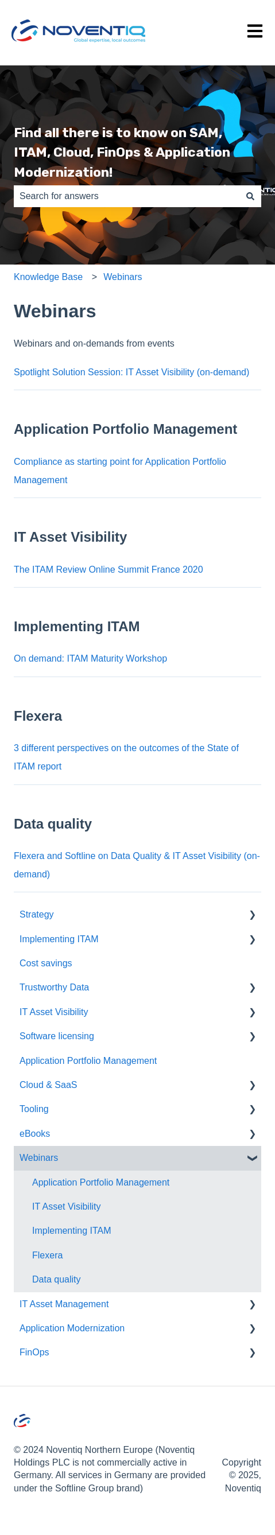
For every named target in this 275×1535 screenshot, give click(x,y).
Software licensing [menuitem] (57, 1036)
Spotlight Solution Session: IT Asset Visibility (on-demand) (131, 372)
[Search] (250, 196)
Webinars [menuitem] (39, 1158)
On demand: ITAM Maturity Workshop (90, 658)
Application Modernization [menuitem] (72, 1328)
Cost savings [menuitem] (46, 963)
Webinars (122, 277)
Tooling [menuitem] (34, 1109)
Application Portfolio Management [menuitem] (88, 1061)
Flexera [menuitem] (47, 1255)
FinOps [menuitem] (34, 1352)
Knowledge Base (48, 277)
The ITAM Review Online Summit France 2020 (108, 569)
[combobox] (126, 196)
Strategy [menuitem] (37, 914)
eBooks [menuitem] (35, 1133)
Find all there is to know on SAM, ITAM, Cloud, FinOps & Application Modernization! (122, 152)
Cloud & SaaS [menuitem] (49, 1085)
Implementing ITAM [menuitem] (59, 939)
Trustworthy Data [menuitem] (54, 987)
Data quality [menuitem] (56, 1279)
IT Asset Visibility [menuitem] (54, 1012)
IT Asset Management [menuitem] (64, 1304)
